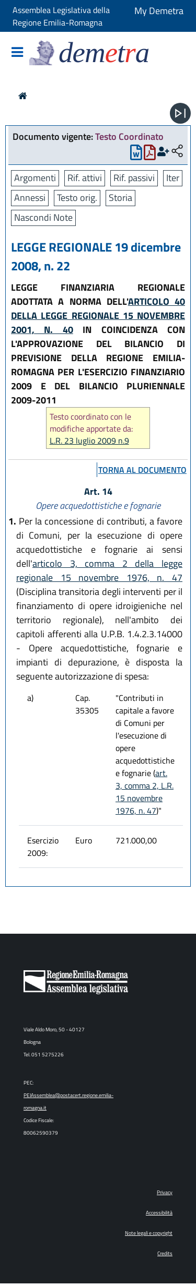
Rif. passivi (134, 178)
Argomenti (35, 178)
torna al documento (142, 469)
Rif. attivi (84, 178)
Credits (164, 1253)
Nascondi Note (43, 217)
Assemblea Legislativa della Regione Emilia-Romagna (61, 16)
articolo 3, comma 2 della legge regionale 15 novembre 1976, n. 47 (99, 570)
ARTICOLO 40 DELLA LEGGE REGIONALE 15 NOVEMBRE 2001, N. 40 (98, 315)
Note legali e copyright (148, 1233)
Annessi (29, 197)
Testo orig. (77, 197)
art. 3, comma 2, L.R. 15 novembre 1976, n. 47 (145, 792)
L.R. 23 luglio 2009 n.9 (89, 441)
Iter (172, 178)
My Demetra (158, 11)
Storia (120, 197)
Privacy (164, 1192)
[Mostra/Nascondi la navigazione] (17, 53)
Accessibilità (159, 1213)
